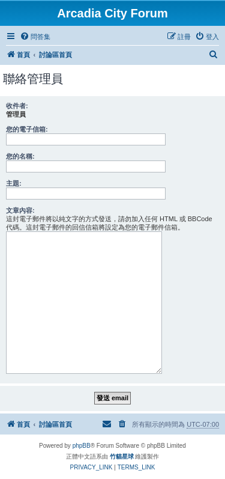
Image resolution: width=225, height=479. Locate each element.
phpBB (82, 445)
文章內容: (20, 210)
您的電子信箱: (27, 129)
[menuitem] (35, 36)
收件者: (17, 105)
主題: (14, 183)
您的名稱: (20, 156)
